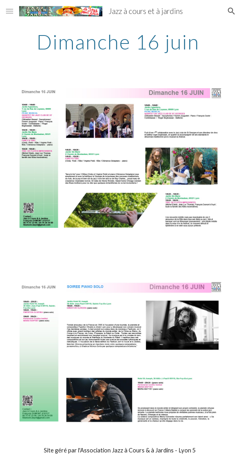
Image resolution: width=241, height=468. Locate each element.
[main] (120, 42)
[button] (9, 11)
